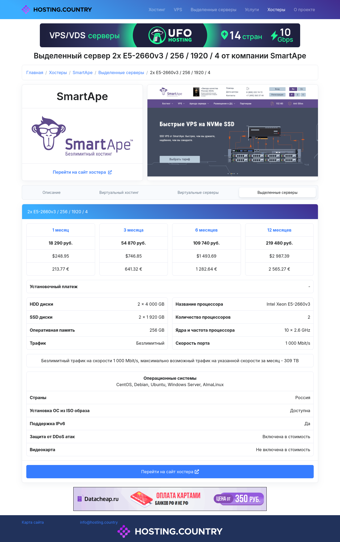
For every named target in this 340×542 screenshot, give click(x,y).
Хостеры (276, 9)
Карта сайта (33, 522)
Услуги (252, 9)
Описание (51, 192)
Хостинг (156, 9)
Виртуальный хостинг (119, 192)
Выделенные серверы (213, 9)
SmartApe (83, 72)
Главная (34, 72)
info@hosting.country (99, 522)
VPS (178, 9)
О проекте (304, 9)
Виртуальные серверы (198, 192)
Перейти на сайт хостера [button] (170, 471)
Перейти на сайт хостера (82, 172)
